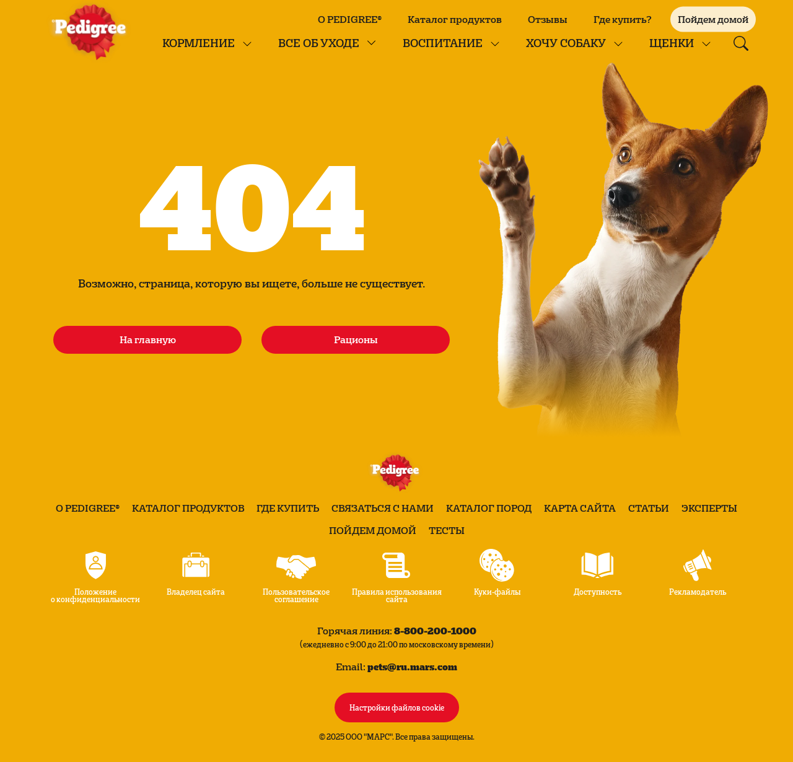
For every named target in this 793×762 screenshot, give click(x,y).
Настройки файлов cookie (396, 706)
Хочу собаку (566, 42)
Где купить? (623, 19)
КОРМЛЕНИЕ (198, 42)
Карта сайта (580, 508)
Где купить (287, 508)
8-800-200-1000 (435, 630)
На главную (148, 339)
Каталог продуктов (455, 19)
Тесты (447, 530)
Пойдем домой (372, 530)
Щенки (671, 42)
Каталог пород (489, 508)
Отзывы (547, 19)
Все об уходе (318, 42)
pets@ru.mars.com (412, 666)
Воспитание (443, 42)
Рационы (356, 339)
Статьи (648, 508)
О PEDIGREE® (350, 19)
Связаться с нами (382, 508)
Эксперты (709, 508)
